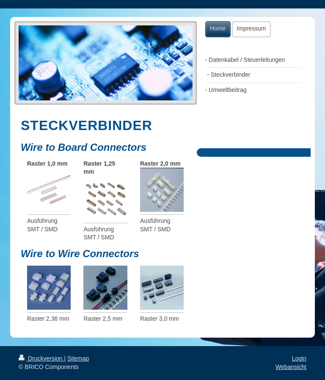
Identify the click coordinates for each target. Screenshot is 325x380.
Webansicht (290, 366)
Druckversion (41, 358)
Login (299, 358)
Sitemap (78, 358)
